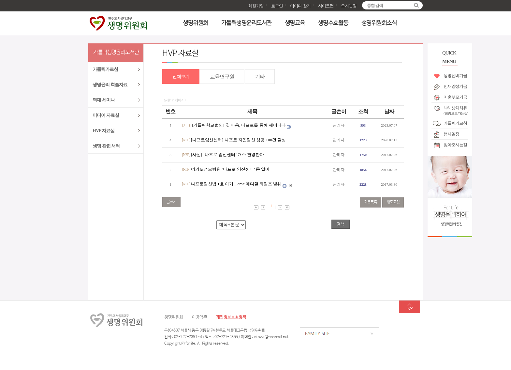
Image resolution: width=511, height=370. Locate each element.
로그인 (277, 6)
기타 (260, 76)
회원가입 (256, 6)
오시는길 (349, 6)
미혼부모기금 (455, 97)
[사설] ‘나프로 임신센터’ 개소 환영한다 (227, 154)
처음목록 (370, 202)
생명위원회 (195, 23)
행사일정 (451, 133)
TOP (409, 309)
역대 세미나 (104, 100)
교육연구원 (222, 76)
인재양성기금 (455, 86)
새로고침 (393, 202)
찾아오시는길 (455, 144)
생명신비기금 (455, 75)
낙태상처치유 (456, 109)
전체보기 (180, 76)
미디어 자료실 (106, 115)
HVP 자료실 (103, 130)
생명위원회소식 (379, 23)
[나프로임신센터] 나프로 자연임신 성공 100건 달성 (238, 139)
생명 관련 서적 (106, 146)
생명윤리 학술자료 (110, 84)
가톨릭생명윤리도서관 (246, 23)
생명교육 (295, 23)
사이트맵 (326, 6)
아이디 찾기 (300, 6)
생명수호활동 (333, 23)
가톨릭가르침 (455, 123)
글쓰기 (171, 202)
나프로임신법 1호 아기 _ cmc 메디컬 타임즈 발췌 (236, 183)
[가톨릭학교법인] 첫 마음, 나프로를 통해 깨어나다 (239, 125)
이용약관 (199, 317)
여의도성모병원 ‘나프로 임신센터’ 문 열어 (230, 169)
